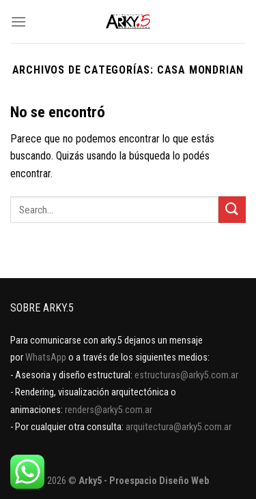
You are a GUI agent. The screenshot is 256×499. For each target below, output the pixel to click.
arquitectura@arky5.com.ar (178, 427)
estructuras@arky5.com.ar (186, 375)
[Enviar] (232, 209)
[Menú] (18, 21)
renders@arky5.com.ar (108, 410)
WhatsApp (45, 357)
